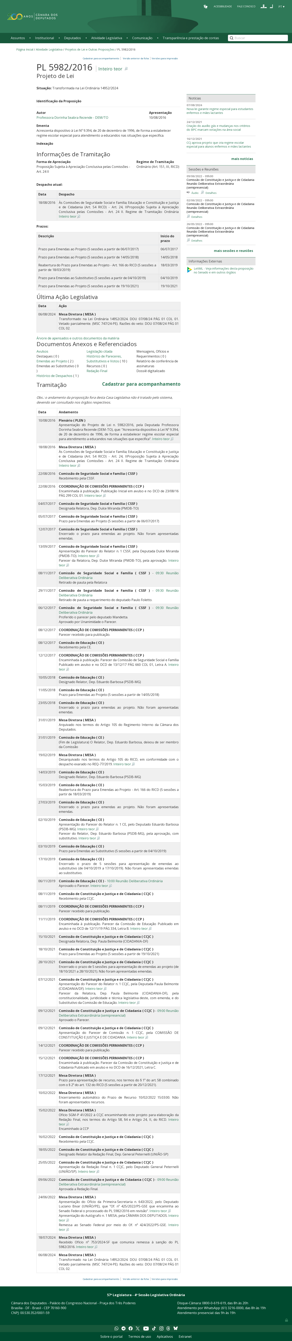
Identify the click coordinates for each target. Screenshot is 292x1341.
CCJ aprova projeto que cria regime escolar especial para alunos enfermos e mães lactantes (219, 144)
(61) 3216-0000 (232, 1308)
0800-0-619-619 (214, 1303)
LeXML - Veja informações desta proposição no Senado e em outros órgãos (220, 270)
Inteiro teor (110, 69)
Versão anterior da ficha (136, 58)
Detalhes (211, 193)
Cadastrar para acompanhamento (101, 58)
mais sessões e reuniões (233, 250)
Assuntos (18, 38)
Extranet (185, 1336)
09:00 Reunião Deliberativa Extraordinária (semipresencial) (119, 1013)
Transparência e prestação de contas (191, 38)
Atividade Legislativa (106, 38)
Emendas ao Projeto (51, 361)
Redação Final (97, 371)
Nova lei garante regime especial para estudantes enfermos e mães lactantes (220, 111)
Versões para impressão (164, 58)
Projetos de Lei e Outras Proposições (90, 49)
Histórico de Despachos (54, 376)
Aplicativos (165, 1336)
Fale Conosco (246, 6)
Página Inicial (24, 49)
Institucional (44, 38)
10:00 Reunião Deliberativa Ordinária (135, 881)
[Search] (258, 38)
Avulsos (42, 351)
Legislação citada (99, 351)
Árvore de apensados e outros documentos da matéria (77, 338)
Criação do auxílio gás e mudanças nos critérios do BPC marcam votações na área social (218, 128)
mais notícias (242, 159)
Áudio (195, 193)
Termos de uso (139, 1336)
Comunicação (142, 38)
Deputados (72, 38)
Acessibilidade (223, 6)
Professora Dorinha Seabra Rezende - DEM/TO (72, 117)
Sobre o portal (111, 1336)
